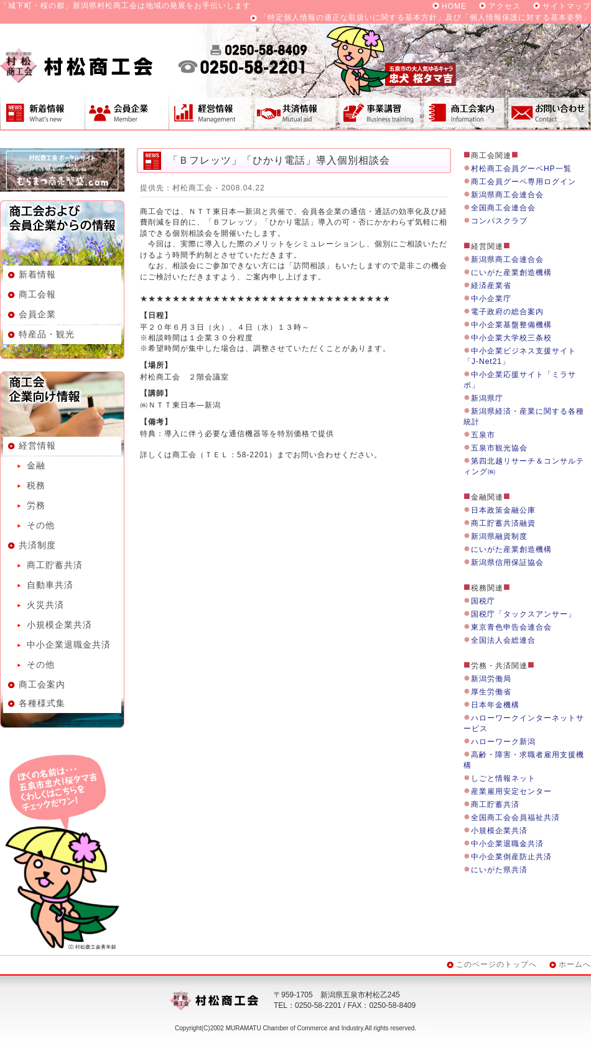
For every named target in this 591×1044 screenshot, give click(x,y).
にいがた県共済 (499, 869)
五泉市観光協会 (499, 448)
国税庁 (483, 601)
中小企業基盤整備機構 (511, 324)
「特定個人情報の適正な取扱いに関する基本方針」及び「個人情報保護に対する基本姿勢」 (425, 17)
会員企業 (127, 110)
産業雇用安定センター (511, 791)
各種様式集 (42, 703)
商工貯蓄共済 (55, 565)
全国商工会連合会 (503, 207)
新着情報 (42, 110)
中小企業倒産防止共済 (511, 856)
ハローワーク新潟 (503, 741)
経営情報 (211, 110)
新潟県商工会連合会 (507, 194)
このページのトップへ (496, 964)
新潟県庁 (487, 398)
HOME (454, 6)
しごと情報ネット (503, 778)
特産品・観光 (47, 334)
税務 (36, 485)
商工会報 (37, 294)
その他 (41, 525)
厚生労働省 (491, 691)
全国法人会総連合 (503, 640)
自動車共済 (50, 585)
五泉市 (483, 435)
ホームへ (575, 964)
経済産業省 (491, 285)
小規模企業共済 (59, 625)
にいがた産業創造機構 (511, 272)
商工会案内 (464, 110)
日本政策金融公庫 (503, 510)
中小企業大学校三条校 (511, 337)
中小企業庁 (491, 298)
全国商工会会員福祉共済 (515, 817)
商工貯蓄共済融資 (503, 523)
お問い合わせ (548, 110)
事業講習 (379, 110)
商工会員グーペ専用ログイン (523, 181)
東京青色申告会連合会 (511, 627)
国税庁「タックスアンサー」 (523, 614)
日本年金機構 (495, 705)
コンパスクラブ (499, 221)
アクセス (504, 6)
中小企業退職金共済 (69, 645)
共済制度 (295, 110)
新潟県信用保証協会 (507, 562)
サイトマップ (566, 6)
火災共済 (45, 605)
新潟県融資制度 (499, 536)
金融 (36, 465)
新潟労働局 (491, 678)
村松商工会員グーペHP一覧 (521, 168)
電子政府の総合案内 (507, 311)
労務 (36, 505)
